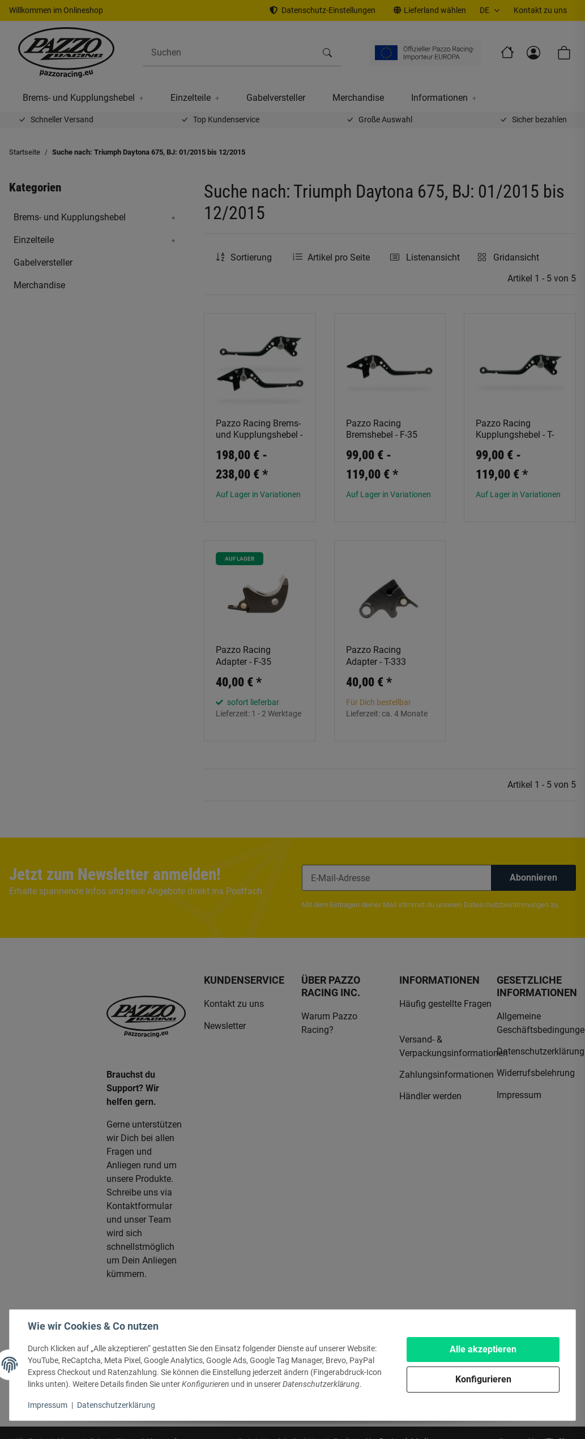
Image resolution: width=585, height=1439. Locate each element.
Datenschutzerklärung (116, 1405)
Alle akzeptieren (483, 1349)
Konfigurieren (483, 1379)
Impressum (47, 1405)
